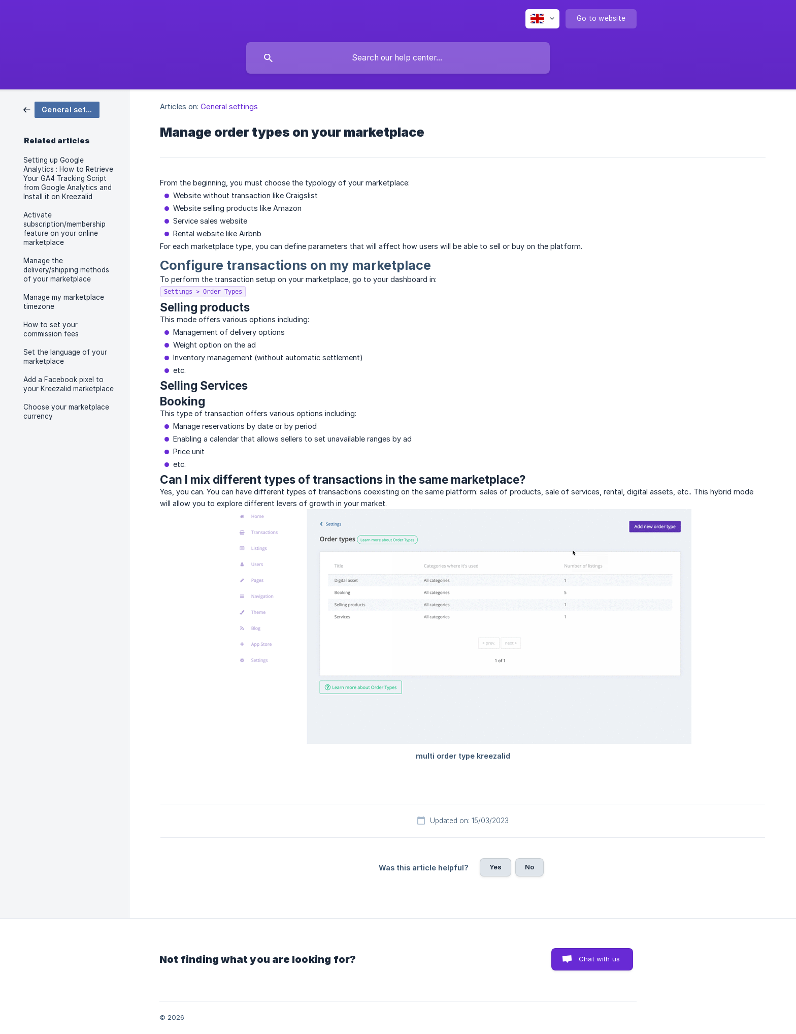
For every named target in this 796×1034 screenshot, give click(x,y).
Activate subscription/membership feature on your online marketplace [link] (64, 228)
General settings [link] (229, 106)
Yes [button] (495, 867)
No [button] (529, 867)
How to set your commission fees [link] (51, 329)
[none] (542, 18)
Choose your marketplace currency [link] (66, 411)
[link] (61, 109)
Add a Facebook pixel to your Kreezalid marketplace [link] (68, 384)
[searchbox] (398, 58)
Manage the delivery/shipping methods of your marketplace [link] (66, 270)
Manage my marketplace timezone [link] (63, 301)
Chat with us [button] (599, 959)
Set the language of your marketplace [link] (65, 356)
